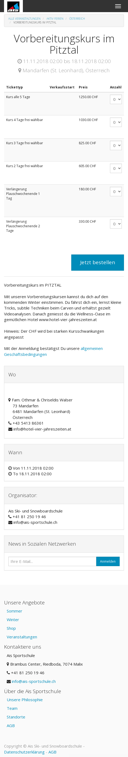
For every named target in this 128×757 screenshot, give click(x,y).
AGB (11, 725)
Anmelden (108, 561)
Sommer (14, 611)
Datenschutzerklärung (24, 752)
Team (12, 708)
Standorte (16, 717)
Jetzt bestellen (97, 262)
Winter (13, 619)
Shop (11, 628)
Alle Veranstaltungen (24, 18)
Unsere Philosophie (25, 699)
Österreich (77, 18)
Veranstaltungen (22, 636)
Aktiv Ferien (55, 18)
